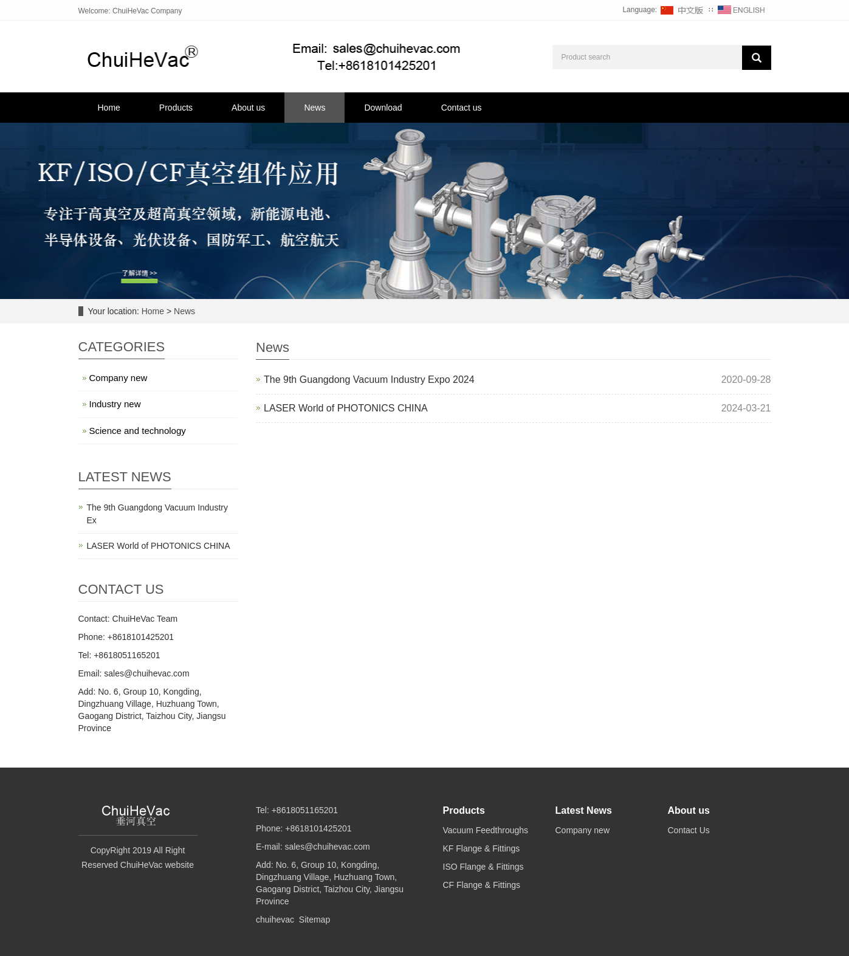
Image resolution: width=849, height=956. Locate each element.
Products (176, 107)
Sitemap (314, 919)
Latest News (583, 810)
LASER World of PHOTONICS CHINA (346, 408)
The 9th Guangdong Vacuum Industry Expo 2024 (369, 379)
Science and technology (137, 430)
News (314, 107)
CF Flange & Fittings (482, 885)
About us (248, 107)
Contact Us (689, 830)
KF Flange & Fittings (481, 848)
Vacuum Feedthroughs (486, 830)
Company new (118, 378)
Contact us (461, 107)
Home (109, 107)
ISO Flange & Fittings (483, 867)
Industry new (115, 404)
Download (383, 107)
